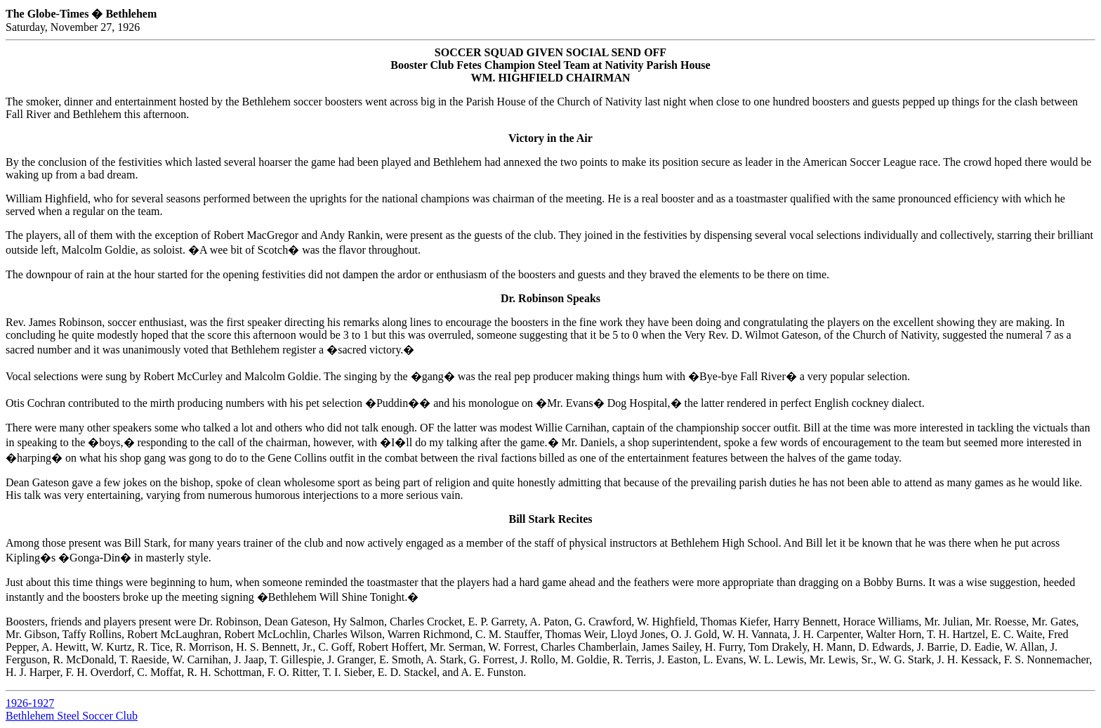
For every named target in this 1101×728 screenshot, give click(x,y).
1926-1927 (30, 703)
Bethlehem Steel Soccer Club (72, 716)
